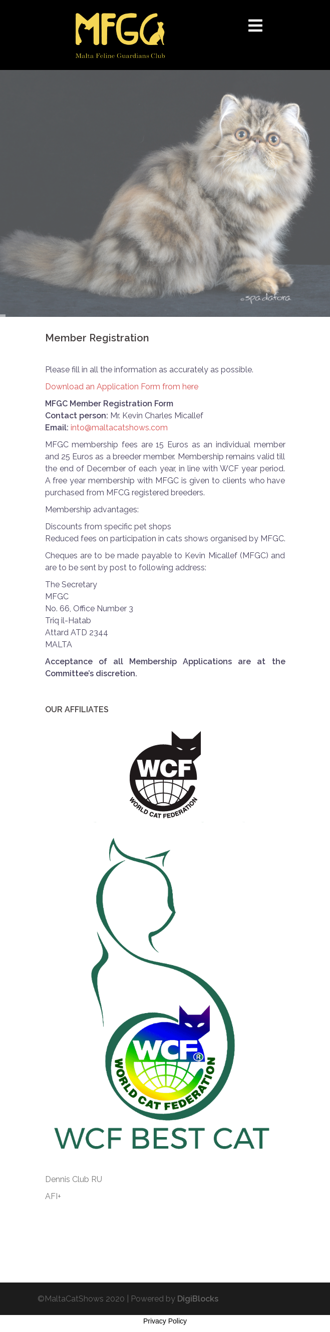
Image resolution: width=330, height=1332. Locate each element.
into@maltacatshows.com (119, 427)
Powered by (174, 1299)
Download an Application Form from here (121, 386)
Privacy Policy (165, 1321)
